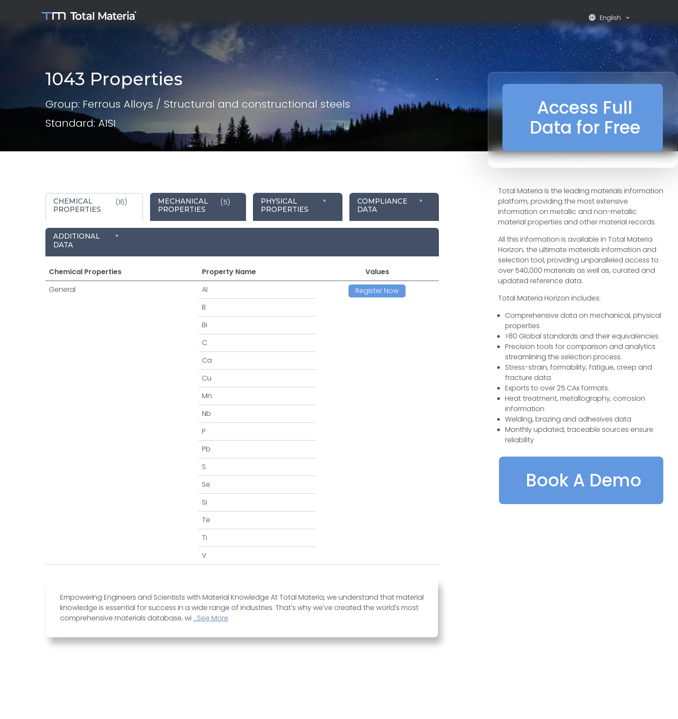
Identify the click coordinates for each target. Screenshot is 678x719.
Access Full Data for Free (585, 118)
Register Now (377, 291)
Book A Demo (583, 480)
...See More (210, 618)
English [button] (605, 17)
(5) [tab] (194, 205)
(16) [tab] (90, 205)
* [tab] (293, 205)
